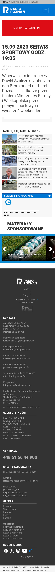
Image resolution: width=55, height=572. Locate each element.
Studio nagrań (10, 509)
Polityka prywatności (13, 526)
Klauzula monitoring (12, 532)
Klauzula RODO (10, 535)
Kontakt (7, 517)
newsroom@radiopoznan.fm (16, 349)
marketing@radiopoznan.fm (16, 358)
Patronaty (8, 512)
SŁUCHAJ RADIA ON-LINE (27, 28)
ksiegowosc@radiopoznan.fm (17, 385)
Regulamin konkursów (13, 529)
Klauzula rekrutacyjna (13, 538)
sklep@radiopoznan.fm (14, 480)
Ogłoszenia (8, 523)
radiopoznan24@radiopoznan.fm (18, 340)
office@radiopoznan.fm (14, 376)
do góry (27, 556)
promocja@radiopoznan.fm (16, 367)
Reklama (7, 506)
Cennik (6, 515)
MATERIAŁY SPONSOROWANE (25, 226)
